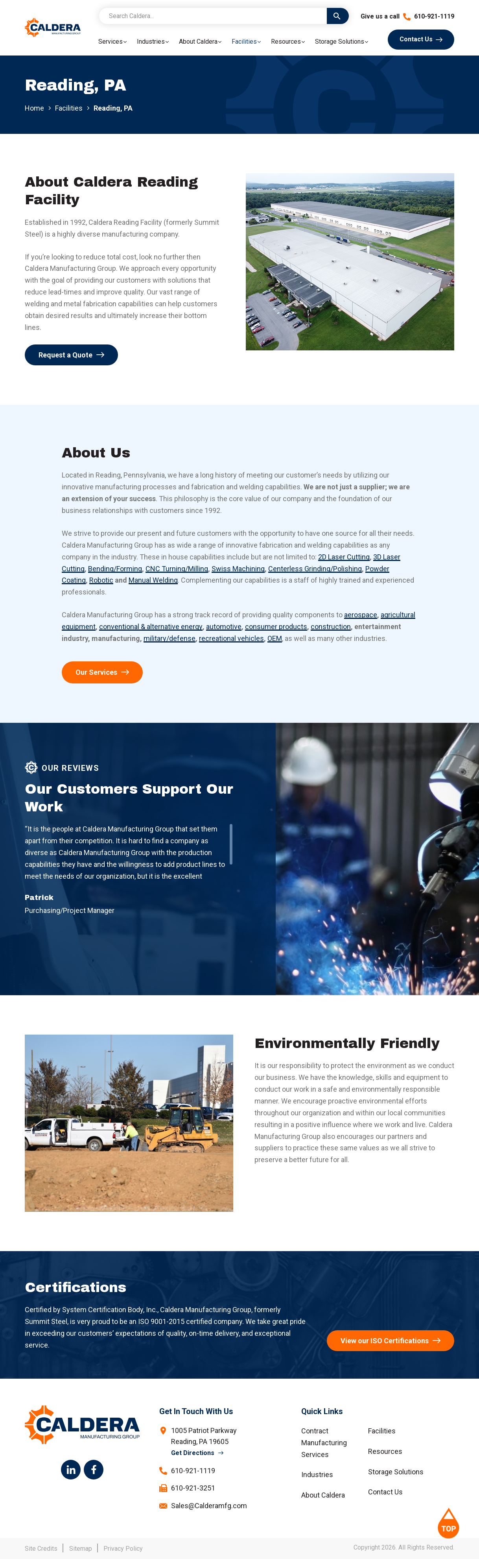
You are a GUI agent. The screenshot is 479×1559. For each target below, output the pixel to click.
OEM (274, 638)
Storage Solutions (396, 1472)
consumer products (276, 626)
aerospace (360, 615)
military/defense (169, 638)
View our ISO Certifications (385, 1341)
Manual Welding (153, 580)
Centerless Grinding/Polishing (315, 569)
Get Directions (192, 1453)
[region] (129, 852)
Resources (385, 1451)
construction (331, 626)
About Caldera (323, 1495)
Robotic (101, 580)
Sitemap (80, 1548)
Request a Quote (65, 355)
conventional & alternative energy (151, 626)
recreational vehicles (231, 638)
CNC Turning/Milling (177, 569)
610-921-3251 (193, 1488)
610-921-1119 (428, 16)
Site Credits (41, 1548)
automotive (223, 626)
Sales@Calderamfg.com (209, 1506)
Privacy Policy (123, 1548)
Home (34, 108)
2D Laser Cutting (344, 557)
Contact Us (416, 39)
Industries (317, 1474)
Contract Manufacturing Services (324, 1443)
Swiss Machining (238, 569)
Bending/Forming (115, 569)
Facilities (69, 108)
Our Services (96, 672)
